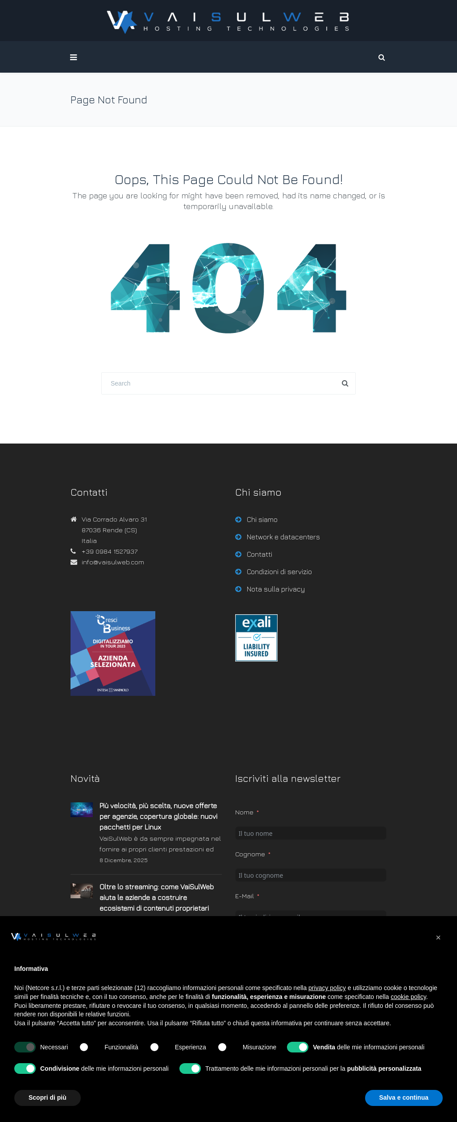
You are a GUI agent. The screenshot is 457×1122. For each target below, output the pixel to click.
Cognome (250, 854)
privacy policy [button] (327, 987)
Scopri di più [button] (47, 1097)
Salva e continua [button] (403, 1097)
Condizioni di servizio (279, 571)
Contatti (259, 554)
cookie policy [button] (408, 996)
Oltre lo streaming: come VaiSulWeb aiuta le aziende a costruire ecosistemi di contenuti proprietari (157, 897)
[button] (438, 937)
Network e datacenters (283, 537)
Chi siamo (262, 519)
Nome (244, 812)
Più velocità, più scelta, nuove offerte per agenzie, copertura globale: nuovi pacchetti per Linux (158, 816)
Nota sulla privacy (276, 589)
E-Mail (244, 896)
